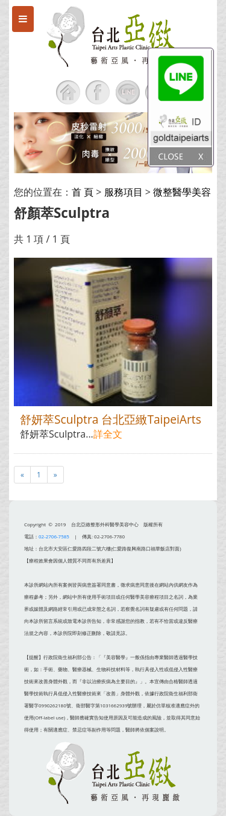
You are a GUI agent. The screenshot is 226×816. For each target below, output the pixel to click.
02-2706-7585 (54, 536)
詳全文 (107, 434)
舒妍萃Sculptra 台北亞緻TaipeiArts (110, 419)
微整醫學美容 (182, 192)
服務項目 (123, 192)
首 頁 (82, 192)
